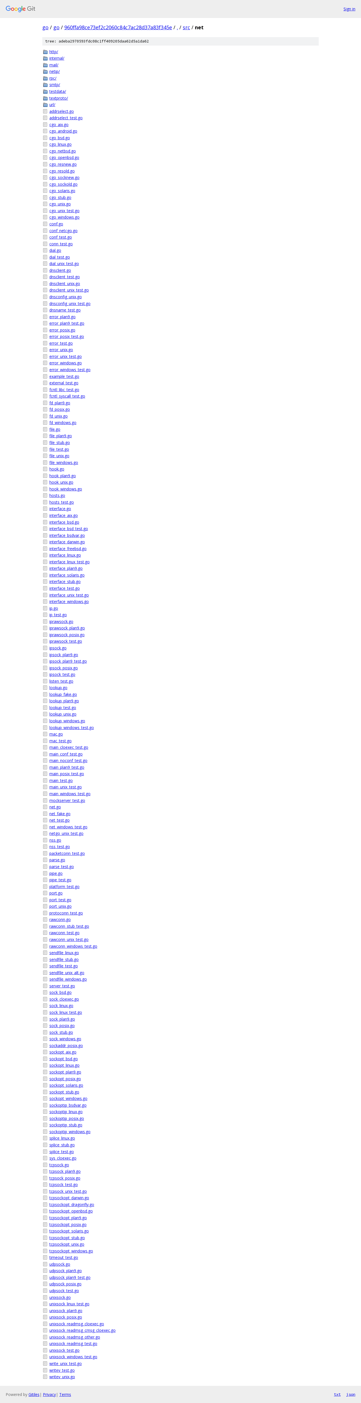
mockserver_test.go (67, 800)
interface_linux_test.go (69, 561)
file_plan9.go (60, 435)
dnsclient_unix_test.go (69, 290)
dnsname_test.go (65, 310)
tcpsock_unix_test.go (68, 1191)
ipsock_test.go (62, 674)
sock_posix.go (62, 1025)
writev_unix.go (62, 1376)
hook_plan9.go (62, 475)
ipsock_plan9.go (63, 654)
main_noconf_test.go (68, 760)
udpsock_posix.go (65, 1284)
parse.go (57, 859)
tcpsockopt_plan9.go (68, 1217)
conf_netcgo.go (63, 230)
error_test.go (61, 343)
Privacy (49, 1394)
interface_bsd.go (64, 522)
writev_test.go (62, 1370)
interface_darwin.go (67, 541)
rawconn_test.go (64, 932)
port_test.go (60, 899)
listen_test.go (61, 681)
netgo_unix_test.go (66, 833)
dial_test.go (59, 257)
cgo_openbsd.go (64, 157)
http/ (53, 51)
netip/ (54, 71)
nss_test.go (59, 846)
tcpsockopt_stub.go (67, 1237)
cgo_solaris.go (62, 190)
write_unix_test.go (65, 1363)
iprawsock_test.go (65, 641)
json (350, 1394)
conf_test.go (60, 237)
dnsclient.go (60, 270)
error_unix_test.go (65, 356)
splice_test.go (61, 1151)
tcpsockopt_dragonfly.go (71, 1204)
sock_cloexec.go (64, 999)
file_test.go (59, 449)
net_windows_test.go (68, 827)
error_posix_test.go (66, 336)
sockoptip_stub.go (65, 1125)
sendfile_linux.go (64, 952)
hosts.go (57, 495)
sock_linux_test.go (65, 1012)
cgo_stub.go (60, 197)
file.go (54, 429)
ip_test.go (58, 614)
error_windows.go (65, 363)
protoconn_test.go (66, 913)
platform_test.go (64, 886)
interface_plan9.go (66, 568)
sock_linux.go (61, 1005)
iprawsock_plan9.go (67, 628)
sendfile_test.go (63, 966)
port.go (56, 893)
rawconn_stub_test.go (69, 926)
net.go (55, 807)
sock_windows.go (65, 1038)
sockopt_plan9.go (65, 1072)
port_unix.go (60, 906)
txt (337, 1394)
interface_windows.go (69, 601)
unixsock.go (60, 1297)
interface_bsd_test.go (68, 528)
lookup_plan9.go (64, 700)
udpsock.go (59, 1264)
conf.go (56, 224)
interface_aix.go (63, 515)
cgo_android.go (63, 131)
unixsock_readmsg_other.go (74, 1337)
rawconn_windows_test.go (73, 946)
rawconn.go (60, 919)
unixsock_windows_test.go (73, 1356)
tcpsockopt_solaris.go (69, 1231)
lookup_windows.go (67, 720)
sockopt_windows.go (68, 1098)
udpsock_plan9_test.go (70, 1277)
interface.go (60, 508)
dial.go (55, 250)
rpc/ (52, 78)
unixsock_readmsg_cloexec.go (76, 1323)
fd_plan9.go (59, 402)
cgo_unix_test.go (64, 210)
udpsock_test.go (64, 1290)
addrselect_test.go (66, 117)
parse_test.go (61, 866)
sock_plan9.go (62, 1019)
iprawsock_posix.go (67, 634)
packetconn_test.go (67, 853)
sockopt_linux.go (64, 1065)
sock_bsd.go (60, 992)
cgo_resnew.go (63, 164)
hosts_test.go (61, 502)
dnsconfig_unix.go (65, 296)
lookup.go (58, 687)
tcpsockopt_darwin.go (69, 1197)
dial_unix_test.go (64, 263)
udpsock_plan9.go (65, 1270)
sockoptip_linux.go (66, 1111)
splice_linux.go (62, 1138)
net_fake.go (60, 813)
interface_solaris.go (67, 575)
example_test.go (64, 376)
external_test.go (63, 383)
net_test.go (59, 820)
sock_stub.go (61, 1032)
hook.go (56, 469)
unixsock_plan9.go (65, 1310)
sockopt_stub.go (64, 1092)
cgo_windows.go (64, 217)
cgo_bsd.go (59, 137)
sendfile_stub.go (64, 959)
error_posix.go (62, 330)
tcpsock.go (59, 1164)
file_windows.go (63, 462)
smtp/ (54, 84)
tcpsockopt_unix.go (66, 1244)
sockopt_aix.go (62, 1052)
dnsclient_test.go (64, 276)
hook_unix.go (61, 482)
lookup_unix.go (62, 714)
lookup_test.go (62, 707)
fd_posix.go (59, 409)
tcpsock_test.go (63, 1184)
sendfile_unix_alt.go (66, 972)
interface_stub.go (65, 581)
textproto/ (58, 98)
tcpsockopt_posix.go (68, 1224)
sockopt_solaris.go (66, 1085)
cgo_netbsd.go (62, 151)
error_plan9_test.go (66, 323)
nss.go (55, 840)
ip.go (53, 608)
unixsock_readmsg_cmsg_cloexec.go (82, 1330)
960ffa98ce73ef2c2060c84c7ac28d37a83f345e (118, 27)
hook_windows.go (65, 489)
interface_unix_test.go (69, 595)
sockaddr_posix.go (66, 1045)
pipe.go (56, 873)
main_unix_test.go (65, 787)
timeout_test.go (63, 1257)
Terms (65, 1394)
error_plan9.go (62, 316)
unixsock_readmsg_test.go (73, 1343)
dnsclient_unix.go (64, 283)
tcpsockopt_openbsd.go (71, 1211)
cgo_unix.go (60, 204)
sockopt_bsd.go (63, 1058)
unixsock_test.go (64, 1350)
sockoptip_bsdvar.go (68, 1105)
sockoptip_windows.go (70, 1131)
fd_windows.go (62, 422)
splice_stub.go (62, 1144)
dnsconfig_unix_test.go (70, 303)
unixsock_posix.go (65, 1317)
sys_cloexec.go (62, 1158)
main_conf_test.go (66, 754)
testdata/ (57, 91)
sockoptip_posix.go (66, 1118)
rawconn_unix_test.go (69, 939)
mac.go (56, 734)
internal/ (56, 58)
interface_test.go (64, 588)
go (45, 27)
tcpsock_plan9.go (65, 1171)
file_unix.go (59, 455)
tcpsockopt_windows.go (71, 1251)
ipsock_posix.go (63, 668)
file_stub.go (59, 442)
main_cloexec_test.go (68, 747)
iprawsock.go (61, 621)
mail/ (53, 65)
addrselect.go (61, 111)
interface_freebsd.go (68, 548)
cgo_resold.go (62, 171)
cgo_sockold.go (63, 184)
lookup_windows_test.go (71, 727)
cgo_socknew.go (64, 177)
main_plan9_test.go (66, 767)
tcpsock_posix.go (64, 1178)
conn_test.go (61, 243)
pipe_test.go (60, 879)
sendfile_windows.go (68, 979)
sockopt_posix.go (65, 1078)
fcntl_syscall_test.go (67, 396)
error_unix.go (61, 349)
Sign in (349, 9)
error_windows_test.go (70, 369)
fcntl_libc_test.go (64, 389)
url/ (52, 104)
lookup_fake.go (63, 694)
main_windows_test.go (70, 793)
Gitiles (33, 1394)
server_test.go (62, 986)
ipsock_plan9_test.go (68, 661)
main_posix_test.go (66, 773)
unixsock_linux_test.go (69, 1303)
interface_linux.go (65, 555)
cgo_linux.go (60, 144)
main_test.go (61, 780)
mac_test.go (60, 740)
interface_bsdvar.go (67, 535)
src (186, 27)
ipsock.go (58, 648)
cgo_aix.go (59, 124)
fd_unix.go (58, 416)
